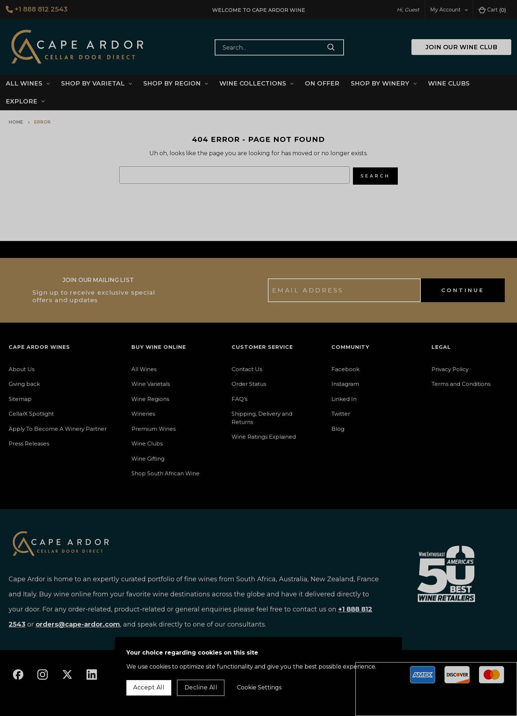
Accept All (148, 687)
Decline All (201, 687)
